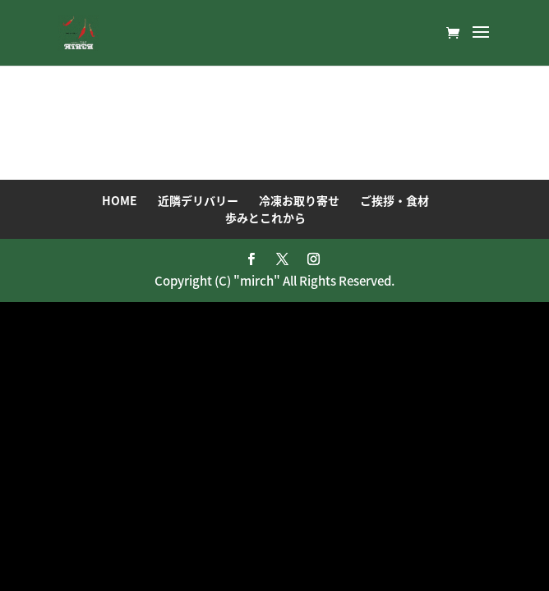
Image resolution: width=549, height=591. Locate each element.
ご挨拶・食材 (394, 200)
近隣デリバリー (198, 200)
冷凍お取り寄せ (299, 200)
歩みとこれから (265, 217)
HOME (119, 200)
